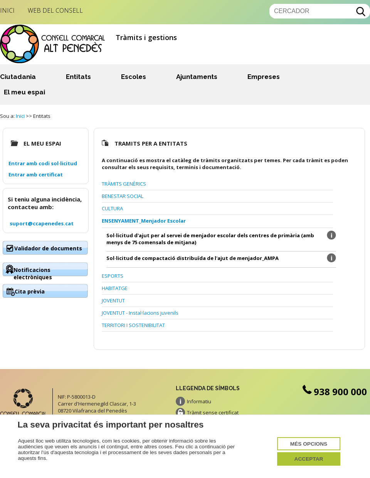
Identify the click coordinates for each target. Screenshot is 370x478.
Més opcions (308, 444)
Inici (7, 10)
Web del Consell (55, 10)
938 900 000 (334, 391)
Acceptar (308, 459)
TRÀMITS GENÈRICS (124, 183)
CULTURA (112, 208)
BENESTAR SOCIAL (122, 196)
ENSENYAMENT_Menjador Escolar (144, 220)
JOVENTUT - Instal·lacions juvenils (140, 312)
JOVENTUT (113, 300)
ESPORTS (112, 275)
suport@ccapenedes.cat (42, 223)
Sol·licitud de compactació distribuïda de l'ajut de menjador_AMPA (192, 258)
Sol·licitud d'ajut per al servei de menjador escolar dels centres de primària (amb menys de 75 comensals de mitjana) (210, 239)
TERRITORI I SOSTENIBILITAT (133, 325)
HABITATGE (115, 288)
